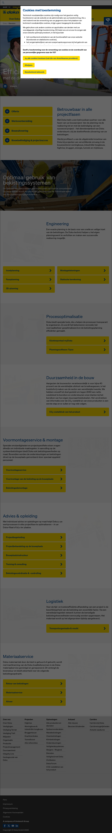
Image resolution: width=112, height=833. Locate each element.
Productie (7, 743)
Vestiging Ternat (10, 729)
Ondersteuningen (53, 743)
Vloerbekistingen (53, 736)
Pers (5, 799)
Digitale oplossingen (61, 18)
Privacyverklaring (10, 808)
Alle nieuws (73, 723)
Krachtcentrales (31, 736)
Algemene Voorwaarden (13, 812)
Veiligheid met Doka (54, 756)
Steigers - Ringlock (54, 749)
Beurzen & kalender (76, 726)
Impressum (8, 804)
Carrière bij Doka (97, 723)
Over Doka (14, 18)
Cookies (6, 816)
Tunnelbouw (30, 739)
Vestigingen (8, 726)
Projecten (27, 18)
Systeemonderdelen (54, 729)
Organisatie (8, 740)
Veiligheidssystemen (55, 746)
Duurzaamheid (9, 750)
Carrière (89, 18)
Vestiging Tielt (9, 733)
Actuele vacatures (97, 729)
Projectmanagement (11, 747)
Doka (5, 23)
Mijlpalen (7, 736)
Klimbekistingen (53, 739)
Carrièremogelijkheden (99, 726)
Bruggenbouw (31, 732)
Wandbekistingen (53, 732)
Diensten (50, 753)
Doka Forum (51, 763)
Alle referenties (31, 743)
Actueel (79, 18)
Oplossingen (41, 18)
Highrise (28, 723)
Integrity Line (8, 753)
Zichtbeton (51, 760)
